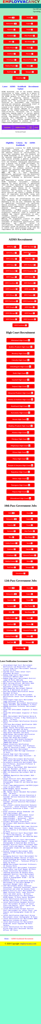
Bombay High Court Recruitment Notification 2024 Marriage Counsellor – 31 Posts (20, 793)
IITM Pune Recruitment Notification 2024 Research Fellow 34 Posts (20, 762)
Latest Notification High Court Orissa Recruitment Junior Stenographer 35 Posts (20, 991)
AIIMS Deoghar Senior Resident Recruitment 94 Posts (15, 839)
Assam (30, 18)
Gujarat (29, 24)
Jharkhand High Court (20, 431)
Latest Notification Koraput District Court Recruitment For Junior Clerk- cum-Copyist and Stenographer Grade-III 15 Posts (20, 985)
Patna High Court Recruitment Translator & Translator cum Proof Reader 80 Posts (20, 934)
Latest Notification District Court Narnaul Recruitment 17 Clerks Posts (18, 972)
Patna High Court (20, 483)
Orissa (30, 66)
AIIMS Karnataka (30, 344)
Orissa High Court (20, 477)
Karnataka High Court (20, 437)
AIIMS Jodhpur (11, 284)
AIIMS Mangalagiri (30, 296)
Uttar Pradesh (29, 36)
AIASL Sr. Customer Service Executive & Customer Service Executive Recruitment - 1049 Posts (20, 848)
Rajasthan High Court (20, 497)
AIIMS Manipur (11, 344)
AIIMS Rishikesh (29, 290)
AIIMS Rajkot (29, 332)
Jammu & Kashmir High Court (20, 424)
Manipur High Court (20, 464)
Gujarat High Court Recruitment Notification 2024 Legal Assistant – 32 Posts (19, 799)
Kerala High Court (20, 444)
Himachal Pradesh (30, 60)
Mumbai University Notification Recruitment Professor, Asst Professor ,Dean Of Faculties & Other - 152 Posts (19, 787)
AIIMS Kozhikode (20, 350)
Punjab (29, 30)
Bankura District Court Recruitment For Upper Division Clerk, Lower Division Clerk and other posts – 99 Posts (19, 963)
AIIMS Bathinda (29, 308)
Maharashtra (11, 24)
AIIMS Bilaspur (11, 320)
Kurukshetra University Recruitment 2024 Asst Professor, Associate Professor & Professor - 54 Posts (20, 809)
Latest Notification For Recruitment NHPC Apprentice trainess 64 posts (20, 995)
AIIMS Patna (29, 284)
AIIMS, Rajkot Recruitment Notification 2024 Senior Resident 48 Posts (19, 766)
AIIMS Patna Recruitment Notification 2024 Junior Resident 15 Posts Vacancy (19, 804)
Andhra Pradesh (11, 48)
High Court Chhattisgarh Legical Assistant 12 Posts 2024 (16, 715)
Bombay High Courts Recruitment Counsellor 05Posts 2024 (16, 703)
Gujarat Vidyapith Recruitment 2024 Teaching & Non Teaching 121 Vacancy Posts (18, 915)
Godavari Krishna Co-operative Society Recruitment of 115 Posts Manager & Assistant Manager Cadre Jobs (19, 951)
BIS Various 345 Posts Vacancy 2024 (17, 710)
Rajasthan (11, 30)
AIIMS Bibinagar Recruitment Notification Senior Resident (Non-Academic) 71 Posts (20, 736)
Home (6, 1017)
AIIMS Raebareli (11, 296)
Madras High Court (20, 457)
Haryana (30, 54)
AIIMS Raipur (11, 290)
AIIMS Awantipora (30, 326)
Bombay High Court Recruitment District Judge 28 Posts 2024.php (19, 707)
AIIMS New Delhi (30, 271)
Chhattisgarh (11, 60)
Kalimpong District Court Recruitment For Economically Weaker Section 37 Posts (20, 920)
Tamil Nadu (11, 72)
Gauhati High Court (20, 404)
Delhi (11, 18)
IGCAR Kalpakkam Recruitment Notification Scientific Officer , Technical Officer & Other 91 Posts (20, 925)
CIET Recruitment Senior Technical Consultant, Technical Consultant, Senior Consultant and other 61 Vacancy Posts (20, 957)
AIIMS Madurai (30, 320)
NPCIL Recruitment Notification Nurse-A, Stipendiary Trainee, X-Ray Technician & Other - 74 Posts (20, 753)
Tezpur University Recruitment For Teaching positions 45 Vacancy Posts (18, 938)
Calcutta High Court (20, 385)
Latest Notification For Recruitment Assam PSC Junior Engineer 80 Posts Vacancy (18, 1000)
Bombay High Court (20, 378)
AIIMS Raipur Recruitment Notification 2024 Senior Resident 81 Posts (19, 774)
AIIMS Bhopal (11, 277)
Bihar (11, 42)
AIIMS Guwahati (11, 314)
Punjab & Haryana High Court (20, 490)
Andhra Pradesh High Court (20, 371)
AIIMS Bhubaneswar (30, 278)
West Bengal (29, 42)
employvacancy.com (28, 1022)
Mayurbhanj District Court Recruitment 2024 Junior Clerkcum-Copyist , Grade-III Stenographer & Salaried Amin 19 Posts (20, 901)
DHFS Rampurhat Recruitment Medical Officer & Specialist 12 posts (17, 719)
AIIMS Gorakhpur (11, 308)
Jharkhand (11, 54)
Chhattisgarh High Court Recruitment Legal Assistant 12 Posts (18, 733)
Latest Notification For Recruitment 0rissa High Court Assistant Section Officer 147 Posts (18, 1006)
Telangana (29, 72)
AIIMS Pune (11, 271)
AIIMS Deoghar (11, 332)
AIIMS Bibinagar (11, 338)
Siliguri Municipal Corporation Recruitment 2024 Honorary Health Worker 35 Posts (20, 880)
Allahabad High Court (20, 365)
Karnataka (11, 36)
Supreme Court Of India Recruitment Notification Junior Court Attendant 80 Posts (19, 728)
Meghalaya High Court (20, 470)
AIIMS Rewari (30, 338)
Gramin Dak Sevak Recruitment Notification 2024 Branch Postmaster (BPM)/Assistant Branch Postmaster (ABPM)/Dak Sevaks (18, 780)
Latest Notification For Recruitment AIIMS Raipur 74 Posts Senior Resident (19, 968)
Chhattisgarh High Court (20, 391)
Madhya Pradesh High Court (20, 450)
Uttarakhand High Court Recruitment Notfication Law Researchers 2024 (17, 691)
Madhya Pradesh (11, 66)
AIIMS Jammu (30, 314)
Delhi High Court (20, 398)
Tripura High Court (20, 516)
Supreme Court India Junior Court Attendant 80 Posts (17, 699)
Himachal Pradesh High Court (20, 418)
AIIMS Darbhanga (11, 326)
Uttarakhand (20, 78)
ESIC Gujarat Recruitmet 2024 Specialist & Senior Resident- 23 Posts (20, 814)
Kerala (30, 48)
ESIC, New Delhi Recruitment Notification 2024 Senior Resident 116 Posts (20, 770)
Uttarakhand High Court (20, 523)
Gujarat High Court (20, 411)
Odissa (29, 661)
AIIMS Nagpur (11, 302)
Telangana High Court (20, 510)
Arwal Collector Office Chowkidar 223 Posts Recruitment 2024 (18, 867)
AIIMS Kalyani (30, 302)
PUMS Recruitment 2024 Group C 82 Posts (19, 816)
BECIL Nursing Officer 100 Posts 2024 (18, 712)
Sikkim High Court (20, 503)
